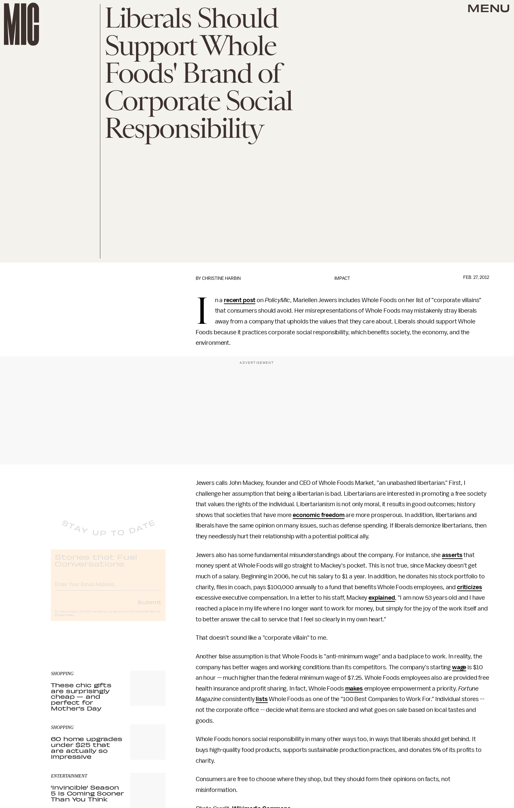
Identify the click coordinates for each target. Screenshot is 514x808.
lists (261, 699)
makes (354, 688)
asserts (452, 555)
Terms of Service (142, 617)
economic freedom (318, 515)
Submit (149, 607)
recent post (239, 300)
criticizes (469, 587)
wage (459, 667)
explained (381, 597)
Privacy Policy (64, 620)
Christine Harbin (221, 278)
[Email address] (108, 589)
